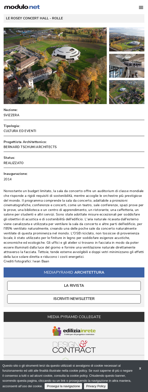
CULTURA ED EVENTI (20, 131)
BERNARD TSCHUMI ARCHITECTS (30, 147)
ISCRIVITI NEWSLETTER (74, 298)
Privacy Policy (96, 386)
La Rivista (74, 285)
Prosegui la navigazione (63, 386)
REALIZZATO (14, 163)
